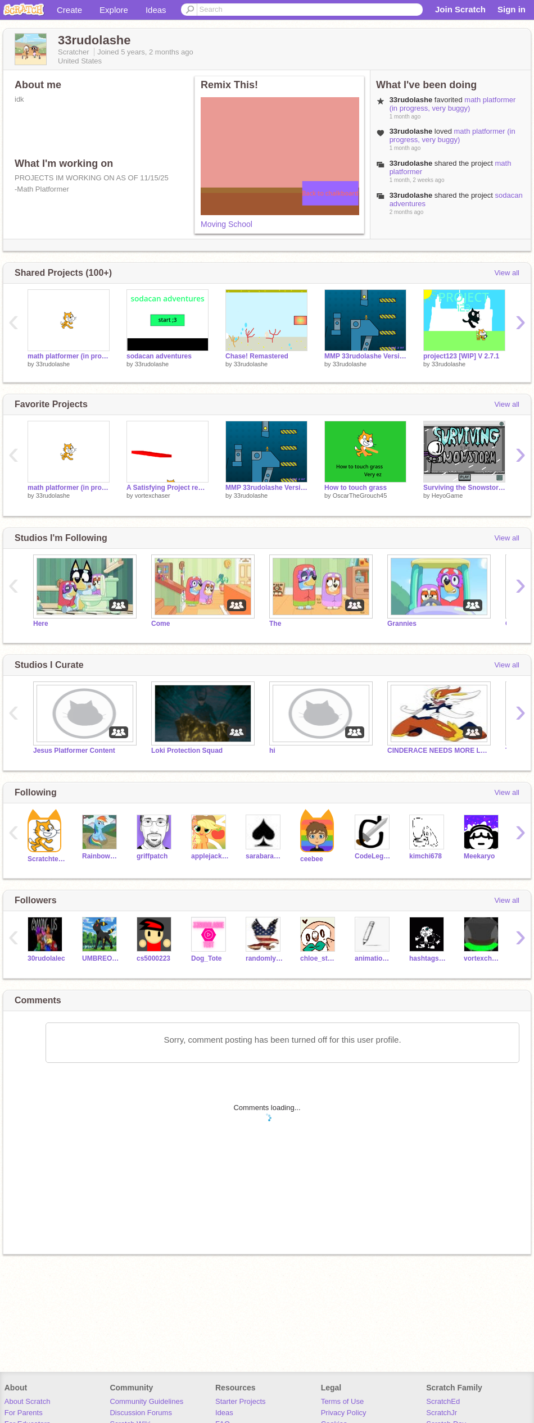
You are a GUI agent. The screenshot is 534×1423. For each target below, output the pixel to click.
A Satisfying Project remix (167, 488)
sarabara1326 (264, 856)
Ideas (156, 10)
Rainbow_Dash (101, 856)
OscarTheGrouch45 (360, 495)
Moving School (226, 224)
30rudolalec (46, 958)
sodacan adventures (159, 356)
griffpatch (152, 856)
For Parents (23, 1412)
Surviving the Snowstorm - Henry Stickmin (464, 488)
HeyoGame (447, 495)
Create (69, 10)
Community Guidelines (146, 1401)
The (275, 624)
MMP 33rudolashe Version (365, 356)
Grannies (402, 624)
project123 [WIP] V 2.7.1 (461, 356)
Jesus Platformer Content (74, 750)
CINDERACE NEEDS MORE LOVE (437, 750)
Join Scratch (460, 9)
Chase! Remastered (256, 356)
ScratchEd (443, 1401)
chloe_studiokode (319, 958)
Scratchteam (46, 859)
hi (272, 750)
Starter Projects (240, 1401)
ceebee (311, 859)
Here (40, 624)
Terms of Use (342, 1401)
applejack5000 (210, 856)
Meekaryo (479, 856)
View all (506, 273)
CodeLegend (373, 856)
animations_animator (373, 958)
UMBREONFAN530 (101, 958)
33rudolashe (53, 364)
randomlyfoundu (264, 958)
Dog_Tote (206, 958)
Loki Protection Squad (187, 750)
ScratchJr (441, 1412)
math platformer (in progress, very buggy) (453, 104)
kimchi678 (425, 856)
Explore (113, 10)
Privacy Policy (343, 1412)
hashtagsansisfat (428, 958)
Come (160, 624)
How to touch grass (355, 488)
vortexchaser (152, 495)
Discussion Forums (141, 1412)
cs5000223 (153, 958)
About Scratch (27, 1401)
